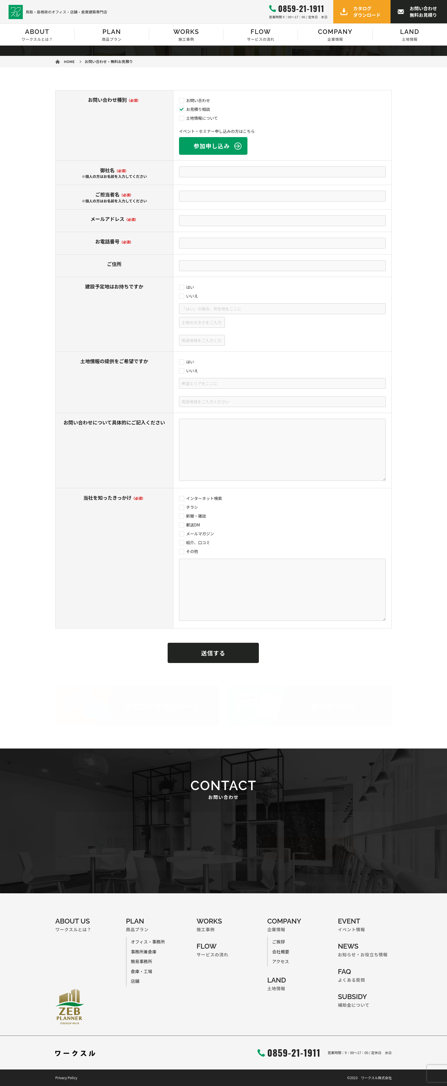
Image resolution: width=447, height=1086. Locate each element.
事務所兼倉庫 (144, 952)
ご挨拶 (278, 942)
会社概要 (280, 952)
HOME (69, 61)
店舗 (135, 981)
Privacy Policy (66, 1077)
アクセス (280, 961)
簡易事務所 (141, 961)
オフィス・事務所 (148, 942)
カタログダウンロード (367, 11)
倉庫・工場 (141, 971)
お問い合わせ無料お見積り (423, 11)
